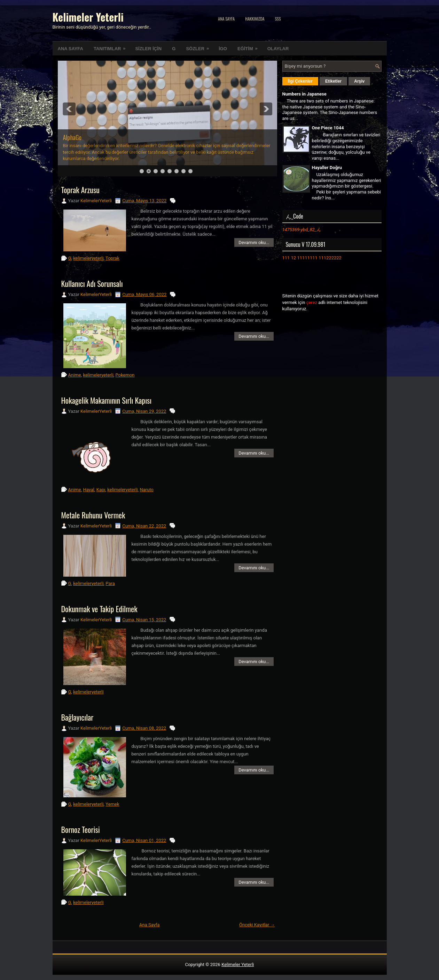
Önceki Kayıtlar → (257, 924)
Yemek (112, 804)
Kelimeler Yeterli (88, 17)
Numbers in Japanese (304, 94)
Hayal (88, 489)
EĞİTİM (249, 46)
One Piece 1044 (328, 127)
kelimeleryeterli (88, 258)
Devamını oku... (253, 242)
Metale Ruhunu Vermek (93, 514)
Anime (74, 375)
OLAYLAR (278, 48)
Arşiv (359, 81)
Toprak (112, 258)
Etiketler (333, 81)
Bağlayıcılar (77, 717)
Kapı (100, 489)
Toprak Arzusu (80, 189)
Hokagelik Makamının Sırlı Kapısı (106, 400)
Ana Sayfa (226, 19)
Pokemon (125, 375)
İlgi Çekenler (300, 81)
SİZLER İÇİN (148, 48)
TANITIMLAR (112, 46)
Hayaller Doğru (327, 167)
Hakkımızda (255, 19)
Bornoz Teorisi (80, 829)
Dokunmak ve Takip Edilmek (99, 608)
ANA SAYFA (70, 48)
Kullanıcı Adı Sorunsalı (92, 283)
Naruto (147, 489)
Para (110, 583)
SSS (278, 19)
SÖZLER (199, 46)
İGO (223, 48)
